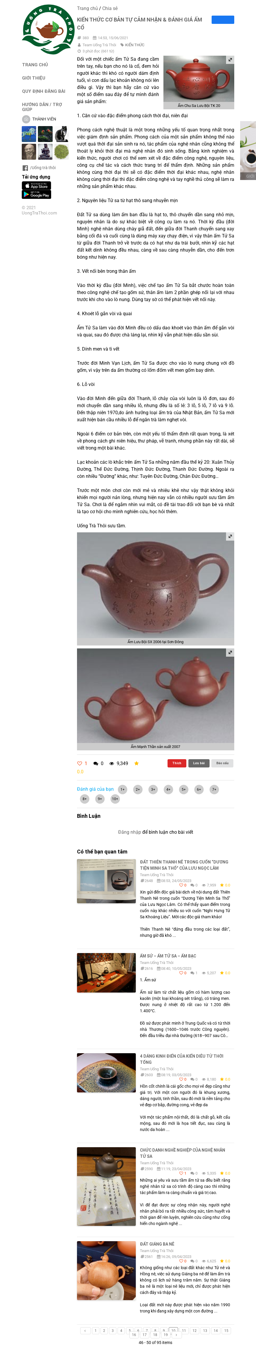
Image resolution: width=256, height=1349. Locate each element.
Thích (176, 763)
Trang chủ (87, 8)
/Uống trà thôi (39, 167)
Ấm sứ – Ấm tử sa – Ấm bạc (168, 956)
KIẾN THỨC (134, 45)
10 (173, 1331)
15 (226, 1331)
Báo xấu (222, 763)
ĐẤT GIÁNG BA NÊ (157, 1244)
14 (216, 1331)
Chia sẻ (110, 8)
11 (184, 1331)
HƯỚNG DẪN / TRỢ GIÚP (42, 107)
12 (195, 1331)
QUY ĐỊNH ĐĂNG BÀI (43, 91)
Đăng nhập (129, 832)
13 (205, 1331)
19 (166, 1335)
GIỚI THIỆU (33, 78)
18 (155, 1335)
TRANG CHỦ (35, 64)
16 (134, 1335)
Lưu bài (199, 763)
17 (145, 1335)
